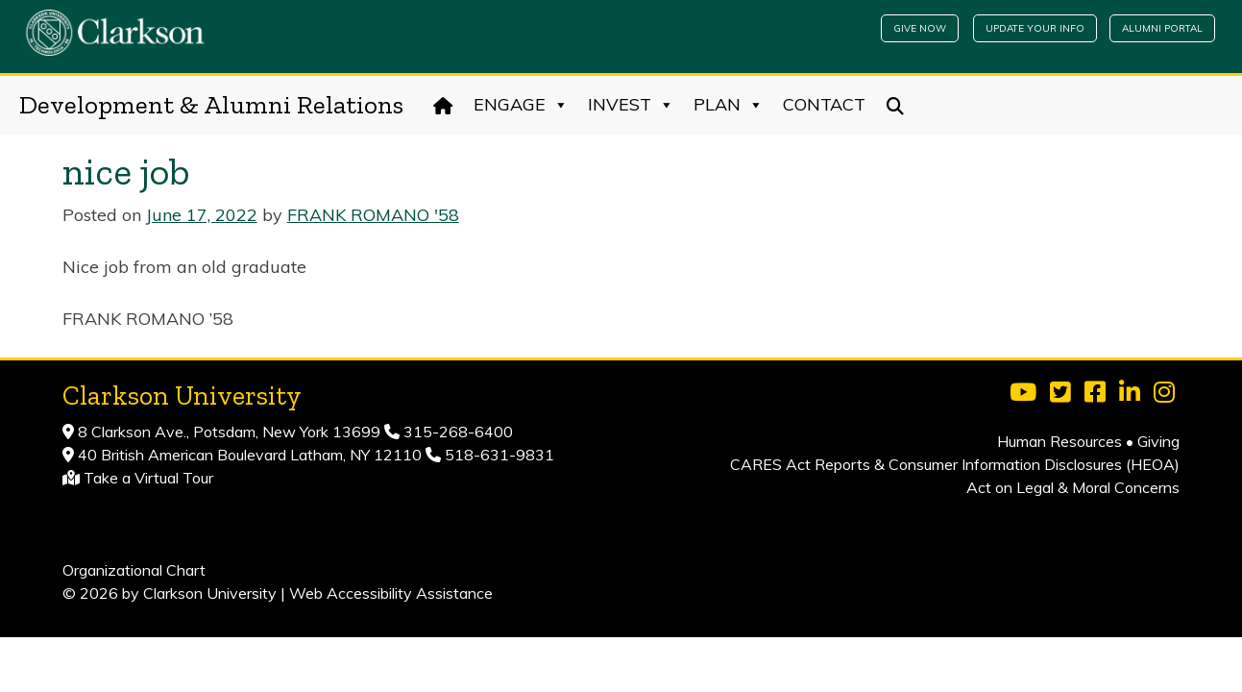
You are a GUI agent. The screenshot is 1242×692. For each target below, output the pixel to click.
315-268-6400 (456, 431)
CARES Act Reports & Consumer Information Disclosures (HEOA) (955, 464)
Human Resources (1059, 441)
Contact (824, 104)
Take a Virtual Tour (148, 477)
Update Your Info (1035, 28)
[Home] (443, 105)
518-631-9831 (497, 454)
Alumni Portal (1162, 28)
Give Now (919, 28)
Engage (521, 105)
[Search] (895, 105)
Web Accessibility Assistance (391, 593)
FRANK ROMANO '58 (373, 215)
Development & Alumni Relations (211, 104)
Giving (1158, 441)
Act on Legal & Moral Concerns (1073, 487)
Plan (729, 105)
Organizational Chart (134, 570)
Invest (631, 105)
